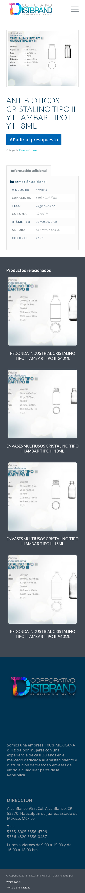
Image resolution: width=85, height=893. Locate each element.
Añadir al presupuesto (34, 140)
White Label (13, 882)
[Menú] (72, 9)
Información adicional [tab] (29, 170)
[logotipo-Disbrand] (35, 9)
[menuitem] (72, 9)
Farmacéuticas (28, 150)
